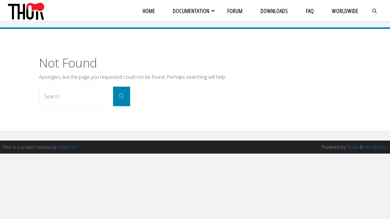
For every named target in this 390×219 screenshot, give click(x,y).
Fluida (352, 147)
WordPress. (376, 147)
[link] (374, 10)
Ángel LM (67, 147)
